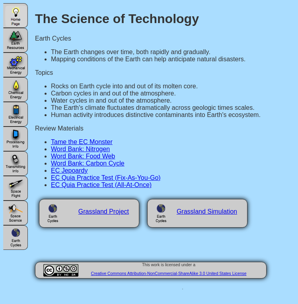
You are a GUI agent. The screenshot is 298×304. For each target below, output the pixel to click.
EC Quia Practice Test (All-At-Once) (101, 184)
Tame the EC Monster (82, 141)
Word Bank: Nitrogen (80, 149)
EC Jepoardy (69, 170)
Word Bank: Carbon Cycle (88, 163)
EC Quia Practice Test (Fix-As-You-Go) (106, 177)
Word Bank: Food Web (83, 156)
